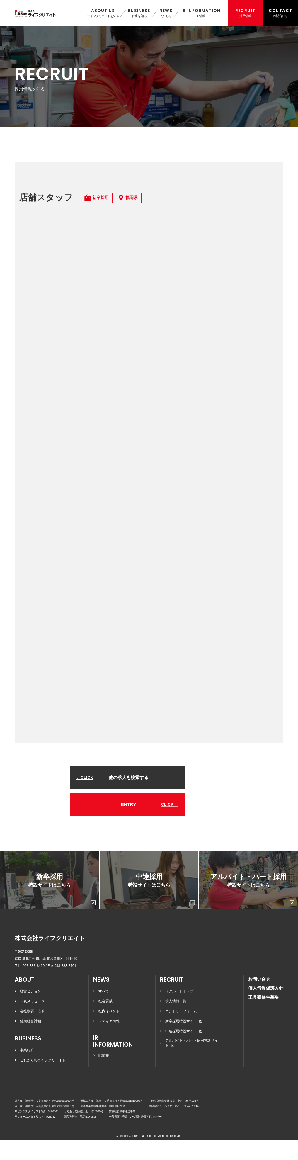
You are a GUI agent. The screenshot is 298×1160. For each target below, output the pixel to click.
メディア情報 (109, 1041)
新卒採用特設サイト (183, 1041)
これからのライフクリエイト (43, 1080)
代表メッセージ (32, 1021)
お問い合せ (259, 998)
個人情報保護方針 (265, 1007)
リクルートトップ (179, 1011)
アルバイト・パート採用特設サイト (191, 1062)
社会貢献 (105, 1021)
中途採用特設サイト (183, 1051)
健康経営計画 (30, 1041)
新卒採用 (62, 909)
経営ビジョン (30, 1011)
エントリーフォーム (181, 1031)
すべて (103, 1011)
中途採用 (161, 909)
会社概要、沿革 (32, 1031)
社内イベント (109, 1031)
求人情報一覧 (175, 1021)
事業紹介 (27, 1070)
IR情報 (103, 1075)
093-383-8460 (34, 985)
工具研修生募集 (263, 1016)
